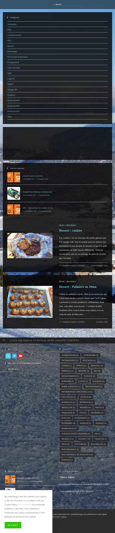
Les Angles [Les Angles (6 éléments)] (69, 397)
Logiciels (11, 78)
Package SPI (12, 89)
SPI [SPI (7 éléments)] (97, 434)
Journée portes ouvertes (33, 176)
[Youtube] (20, 356)
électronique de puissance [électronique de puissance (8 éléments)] (77, 455)
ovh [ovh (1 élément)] (83, 413)
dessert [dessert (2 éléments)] (83, 371)
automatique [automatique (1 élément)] (70, 360)
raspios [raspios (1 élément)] (101, 423)
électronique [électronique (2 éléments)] (70, 449)
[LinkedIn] (14, 356)
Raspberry (11, 95)
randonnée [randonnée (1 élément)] (82, 418)
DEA (9, 40)
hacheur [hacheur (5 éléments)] (98, 381)
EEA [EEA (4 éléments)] (97, 371)
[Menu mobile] (57, 4)
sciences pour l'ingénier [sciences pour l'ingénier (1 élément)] (76, 434)
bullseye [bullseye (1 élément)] (89, 360)
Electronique (12, 51)
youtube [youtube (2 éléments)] (80, 444)
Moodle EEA (13, 369)
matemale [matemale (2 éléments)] (68, 402)
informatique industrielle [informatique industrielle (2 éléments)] (77, 392)
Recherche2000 (13, 100)
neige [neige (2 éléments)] (99, 407)
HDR (9, 73)
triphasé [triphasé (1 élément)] (101, 439)
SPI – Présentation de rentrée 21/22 (38, 208)
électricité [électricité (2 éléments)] (98, 444)
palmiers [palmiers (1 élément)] (97, 413)
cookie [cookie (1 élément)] (67, 366)
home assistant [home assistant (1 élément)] (71, 387)
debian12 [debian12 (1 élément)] (68, 371)
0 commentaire (42, 179)
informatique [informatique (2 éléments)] (93, 387)
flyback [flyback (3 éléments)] (89, 376)
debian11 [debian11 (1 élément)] (97, 366)
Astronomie (11, 24)
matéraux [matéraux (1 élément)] (86, 402)
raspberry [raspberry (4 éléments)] (68, 423)
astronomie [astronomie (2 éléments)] (90, 355)
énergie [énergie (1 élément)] (67, 460)
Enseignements (13, 62)
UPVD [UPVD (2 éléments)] (66, 444)
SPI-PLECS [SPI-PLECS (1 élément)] (68, 439)
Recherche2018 (13, 111)
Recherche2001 (13, 106)
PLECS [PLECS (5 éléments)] (66, 418)
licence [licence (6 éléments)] (85, 397)
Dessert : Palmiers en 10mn (78, 286)
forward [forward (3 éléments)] (68, 381)
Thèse (9, 117)
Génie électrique (13, 68)
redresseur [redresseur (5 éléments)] (69, 428)
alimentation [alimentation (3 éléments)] (70, 355)
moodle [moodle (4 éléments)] (85, 407)
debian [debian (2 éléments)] (81, 366)
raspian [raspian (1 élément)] (85, 423)
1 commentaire (43, 195)
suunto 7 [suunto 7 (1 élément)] (84, 439)
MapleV (10, 84)
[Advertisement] (19, 143)
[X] (8, 356)
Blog (9, 29)
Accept (13, 525)
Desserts (10, 46)
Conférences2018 (14, 35)
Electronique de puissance (17, 57)
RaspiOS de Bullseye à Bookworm (37, 192)
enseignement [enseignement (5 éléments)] (70, 376)
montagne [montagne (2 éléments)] (68, 407)
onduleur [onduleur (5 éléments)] (68, 413)
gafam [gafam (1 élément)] (83, 381)
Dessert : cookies (70, 230)
